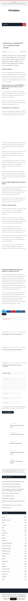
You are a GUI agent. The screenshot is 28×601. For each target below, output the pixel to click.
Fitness (3, 535)
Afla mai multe (21, 599)
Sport (3, 579)
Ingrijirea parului (5, 553)
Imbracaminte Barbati (7, 543)
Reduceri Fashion (6, 571)
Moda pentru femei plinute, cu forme (17, 453)
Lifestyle (4, 556)
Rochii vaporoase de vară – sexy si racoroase (12, 505)
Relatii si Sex (23, 51)
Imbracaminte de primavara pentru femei (11, 484)
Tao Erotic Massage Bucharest (9, 470)
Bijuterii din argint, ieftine (16, 443)
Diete (3, 527)
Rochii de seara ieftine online (17, 434)
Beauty (3, 517)
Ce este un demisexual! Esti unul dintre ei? (13, 349)
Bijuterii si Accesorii (6, 520)
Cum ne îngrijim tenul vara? (8, 496)
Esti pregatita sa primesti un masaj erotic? (12, 334)
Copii (3, 522)
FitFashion (14, 10)
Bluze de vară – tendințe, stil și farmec (10, 493)
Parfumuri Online (6, 569)
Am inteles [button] (13, 599)
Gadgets (4, 538)
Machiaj (3, 558)
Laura (4, 51)
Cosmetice (4, 525)
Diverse (3, 530)
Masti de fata (5, 561)
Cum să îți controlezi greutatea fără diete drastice (14, 3)
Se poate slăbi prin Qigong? (8, 498)
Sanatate (4, 576)
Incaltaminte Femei (6, 551)
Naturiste (4, 566)
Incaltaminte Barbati (6, 548)
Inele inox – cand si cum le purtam (16, 462)
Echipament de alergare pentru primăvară (11, 486)
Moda (3, 564)
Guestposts (4, 540)
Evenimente (4, 533)
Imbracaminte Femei (6, 545)
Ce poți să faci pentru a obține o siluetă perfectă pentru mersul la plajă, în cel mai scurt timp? (13, 490)
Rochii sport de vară (6, 507)
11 (25, 423)
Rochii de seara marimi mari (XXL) (17, 426)
